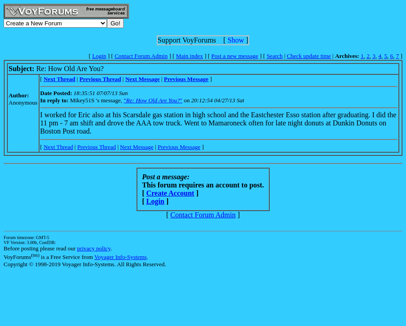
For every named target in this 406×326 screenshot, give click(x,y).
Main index (189, 56)
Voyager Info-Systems (120, 257)
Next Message (137, 147)
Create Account (170, 193)
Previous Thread (96, 147)
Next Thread (58, 147)
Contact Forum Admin (141, 56)
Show (235, 40)
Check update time (309, 56)
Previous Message (179, 147)
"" (153, 100)
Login (99, 56)
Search (274, 56)
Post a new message (234, 56)
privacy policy (94, 248)
